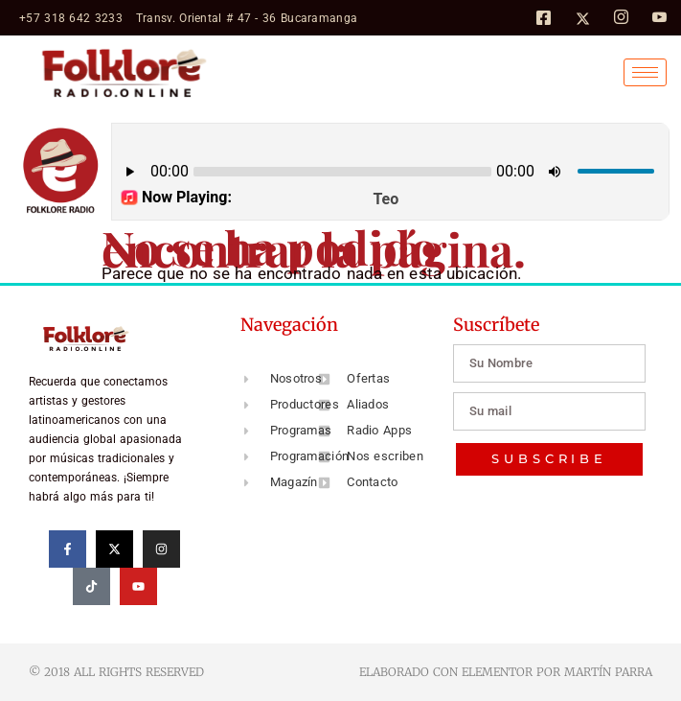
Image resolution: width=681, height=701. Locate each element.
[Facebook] (543, 17)
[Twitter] (583, 17)
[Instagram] (621, 18)
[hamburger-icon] (645, 72)
